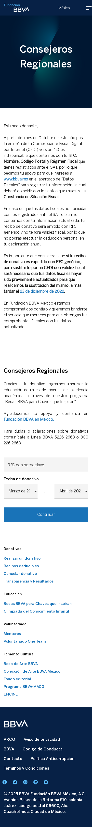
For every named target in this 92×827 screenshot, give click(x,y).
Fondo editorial (17, 679)
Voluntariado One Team (25, 641)
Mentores (12, 634)
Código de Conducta (43, 749)
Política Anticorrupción (53, 758)
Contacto (13, 758)
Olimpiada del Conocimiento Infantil (36, 611)
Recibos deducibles (21, 566)
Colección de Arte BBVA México (32, 671)
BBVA (9, 749)
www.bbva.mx (16, 179)
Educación (13, 594)
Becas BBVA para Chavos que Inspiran (38, 603)
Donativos (12, 549)
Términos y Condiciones (26, 768)
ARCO (9, 739)
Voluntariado (15, 624)
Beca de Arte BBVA (21, 664)
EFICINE (11, 694)
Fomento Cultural (19, 654)
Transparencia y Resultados (28, 581)
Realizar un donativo (22, 558)
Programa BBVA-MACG (24, 686)
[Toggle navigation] (85, 7)
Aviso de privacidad (42, 739)
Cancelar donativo (20, 573)
